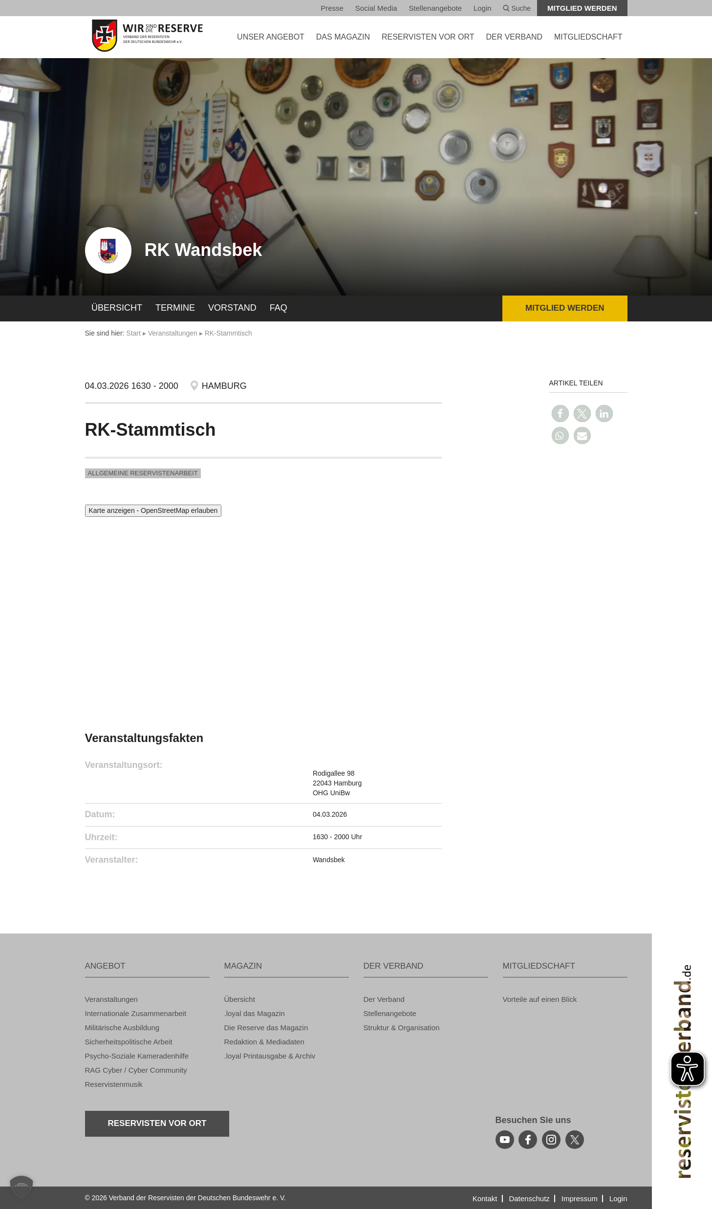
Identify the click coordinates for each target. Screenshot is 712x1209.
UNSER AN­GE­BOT (270, 37)
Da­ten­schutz (529, 1198)
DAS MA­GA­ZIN (343, 37)
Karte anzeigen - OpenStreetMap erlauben (153, 510)
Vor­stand (232, 308)
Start (133, 333)
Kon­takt (485, 1198)
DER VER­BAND (514, 37)
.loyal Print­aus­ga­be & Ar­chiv (270, 1056)
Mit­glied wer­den (582, 8)
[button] (560, 413)
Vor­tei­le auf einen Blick (540, 999)
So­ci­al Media (376, 8)
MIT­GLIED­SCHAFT (588, 37)
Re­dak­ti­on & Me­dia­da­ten (264, 1042)
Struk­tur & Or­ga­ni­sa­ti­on (402, 1027)
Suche (517, 8)
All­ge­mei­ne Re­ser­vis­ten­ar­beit (143, 473)
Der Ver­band (384, 999)
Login (483, 8)
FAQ (278, 308)
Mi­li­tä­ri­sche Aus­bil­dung (122, 1027)
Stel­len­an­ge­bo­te (435, 8)
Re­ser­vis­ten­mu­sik (114, 1084)
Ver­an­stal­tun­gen (172, 333)
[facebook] (527, 1139)
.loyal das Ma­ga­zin (254, 1013)
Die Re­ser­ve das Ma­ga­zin (266, 1027)
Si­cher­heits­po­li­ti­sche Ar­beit (129, 1042)
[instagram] (551, 1139)
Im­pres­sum (579, 1198)
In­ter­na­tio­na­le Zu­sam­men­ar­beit (136, 1013)
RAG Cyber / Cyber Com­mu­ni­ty (136, 1070)
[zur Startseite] (147, 35)
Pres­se (332, 8)
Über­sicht (116, 308)
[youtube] (505, 1139)
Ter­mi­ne (175, 308)
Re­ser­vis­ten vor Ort (428, 37)
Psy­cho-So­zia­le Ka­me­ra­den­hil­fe (137, 1056)
